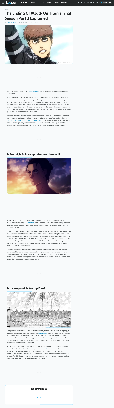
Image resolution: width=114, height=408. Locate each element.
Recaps (56, 3)
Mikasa (47, 349)
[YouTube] (81, 3)
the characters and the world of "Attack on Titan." (24, 120)
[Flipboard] (91, 3)
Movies (33, 3)
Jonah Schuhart (12, 22)
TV (40, 3)
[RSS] (97, 3)
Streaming (47, 3)
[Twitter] (85, 3)
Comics (64, 3)
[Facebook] (78, 3)
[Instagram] (88, 3)
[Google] (94, 3)
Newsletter (106, 3)
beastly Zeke (42, 333)
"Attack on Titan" (33, 91)
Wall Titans (31, 223)
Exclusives (24, 3)
